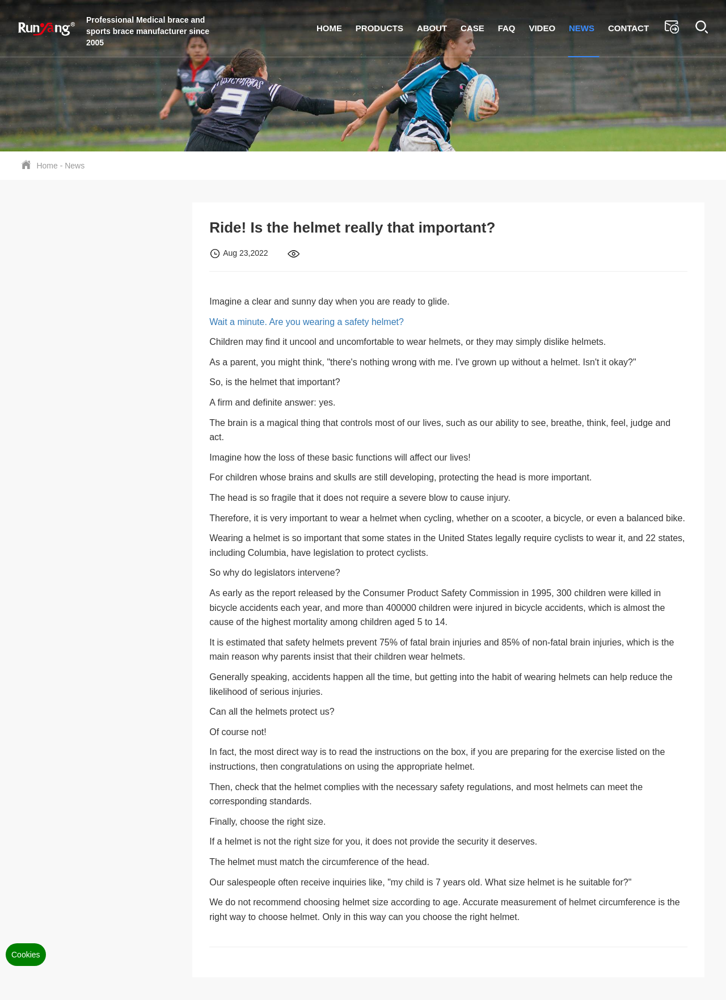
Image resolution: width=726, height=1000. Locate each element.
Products (379, 28)
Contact (628, 28)
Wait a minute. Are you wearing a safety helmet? (306, 322)
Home (329, 28)
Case (472, 28)
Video (542, 28)
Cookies (25, 954)
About (432, 28)
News (581, 28)
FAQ (507, 28)
